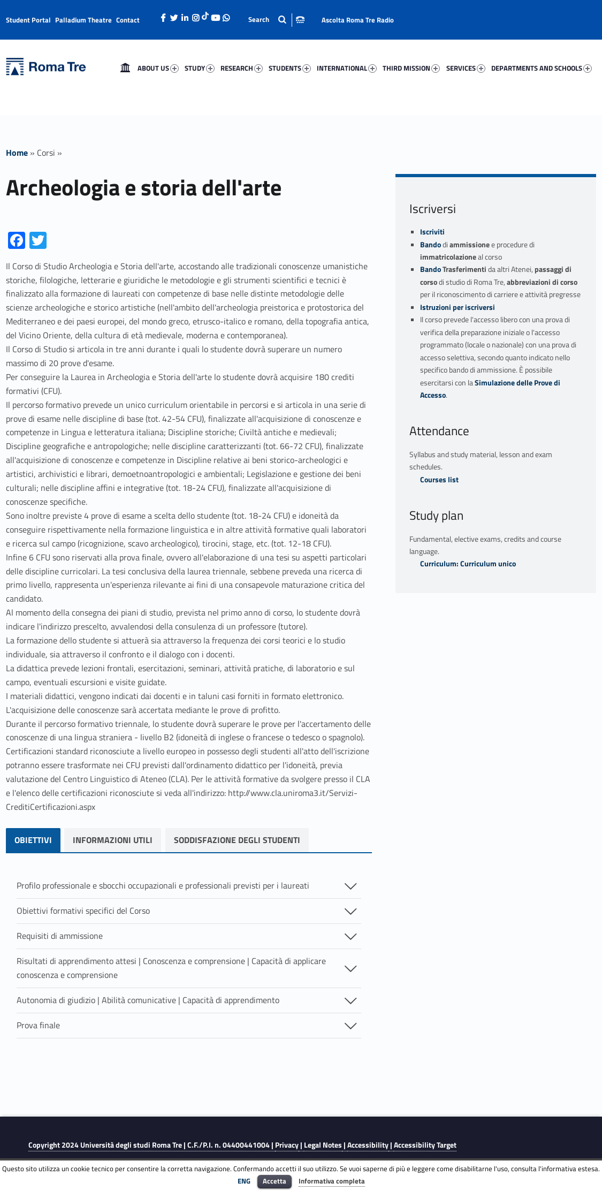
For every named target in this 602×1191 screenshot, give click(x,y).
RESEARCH (241, 68)
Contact (128, 19)
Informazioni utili (115, 839)
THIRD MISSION (411, 68)
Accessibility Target (425, 1145)
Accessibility (367, 1145)
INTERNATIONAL (347, 68)
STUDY (200, 68)
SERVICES (465, 68)
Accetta (274, 1180)
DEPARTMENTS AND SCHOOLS (541, 68)
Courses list (439, 479)
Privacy (287, 1145)
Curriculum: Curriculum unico (468, 564)
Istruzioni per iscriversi (457, 307)
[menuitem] (125, 68)
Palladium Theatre (83, 19)
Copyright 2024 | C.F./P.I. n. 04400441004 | (151, 1145)
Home (125, 68)
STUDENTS (290, 68)
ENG (244, 1180)
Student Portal (28, 19)
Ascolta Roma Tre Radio (358, 19)
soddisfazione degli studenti (242, 839)
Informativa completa (332, 1180)
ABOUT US (158, 68)
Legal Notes (323, 1145)
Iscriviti (432, 232)
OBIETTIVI (33, 839)
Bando (430, 245)
